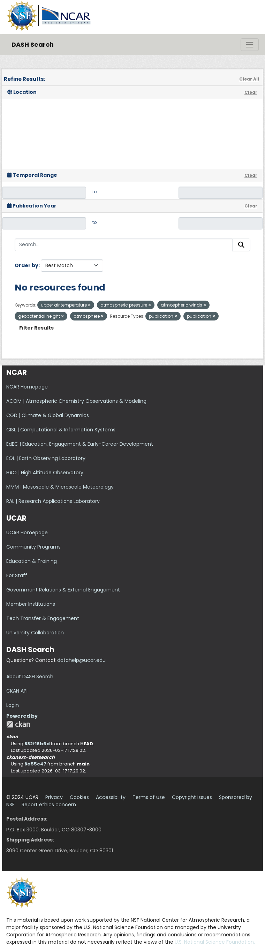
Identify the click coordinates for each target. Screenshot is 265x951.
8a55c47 (35, 764)
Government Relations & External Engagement (63, 589)
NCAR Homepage (27, 386)
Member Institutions (30, 604)
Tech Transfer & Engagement (42, 618)
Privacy (54, 797)
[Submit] (241, 245)
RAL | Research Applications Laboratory (53, 501)
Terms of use (148, 797)
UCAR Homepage (27, 532)
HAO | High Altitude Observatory (44, 472)
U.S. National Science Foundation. (215, 941)
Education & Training (31, 561)
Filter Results (36, 327)
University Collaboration (35, 632)
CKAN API (17, 690)
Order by (26, 265)
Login (12, 705)
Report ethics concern (49, 804)
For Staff (16, 575)
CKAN (18, 724)
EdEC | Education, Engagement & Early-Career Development (79, 443)
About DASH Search (29, 676)
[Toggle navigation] (250, 44)
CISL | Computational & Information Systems (60, 429)
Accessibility (111, 797)
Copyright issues (192, 797)
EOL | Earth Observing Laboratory (45, 458)
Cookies (79, 797)
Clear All (249, 79)
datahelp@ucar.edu (81, 660)
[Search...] (124, 245)
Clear (250, 92)
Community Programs (33, 546)
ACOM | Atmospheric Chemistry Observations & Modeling (76, 401)
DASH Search (33, 44)
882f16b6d (37, 743)
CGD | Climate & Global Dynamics (47, 415)
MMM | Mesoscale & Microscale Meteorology (60, 486)
